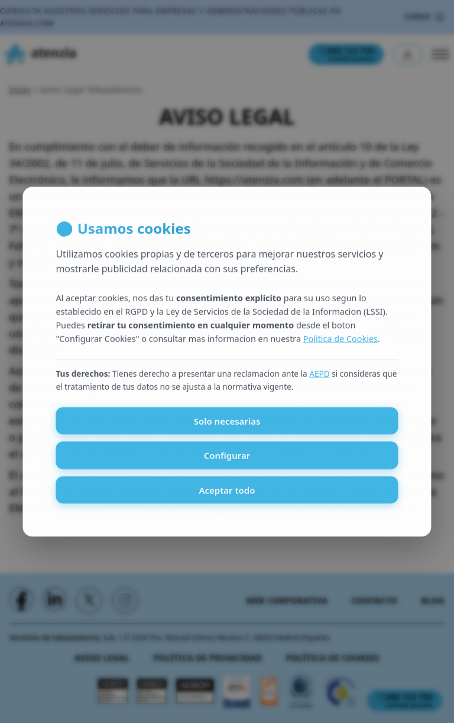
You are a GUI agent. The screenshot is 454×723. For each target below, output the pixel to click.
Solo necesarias (227, 428)
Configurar (227, 462)
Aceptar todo (227, 497)
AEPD (319, 380)
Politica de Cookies (340, 345)
